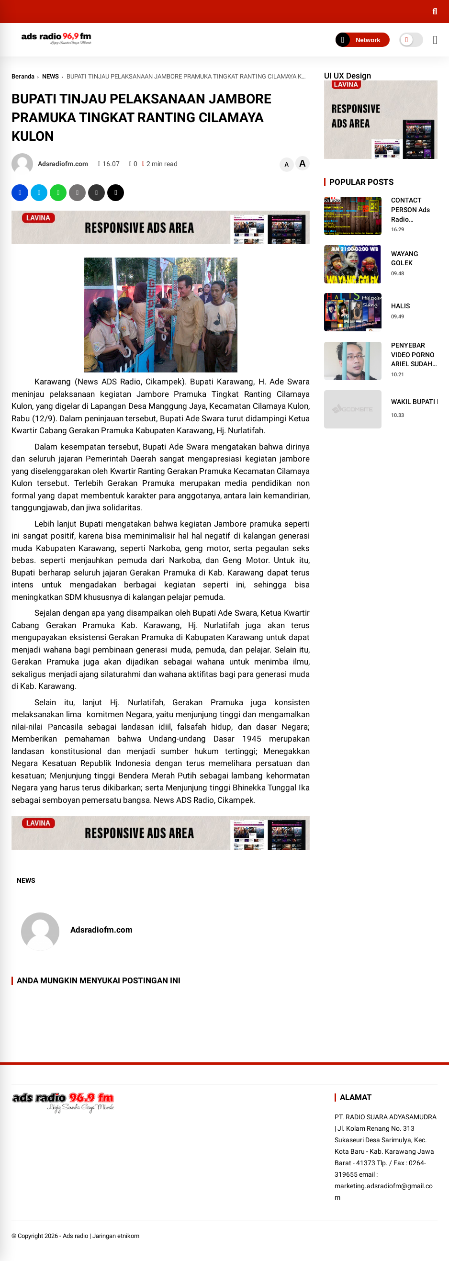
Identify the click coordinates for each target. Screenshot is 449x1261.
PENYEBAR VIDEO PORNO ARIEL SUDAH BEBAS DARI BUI (413, 355)
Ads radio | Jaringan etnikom (101, 1235)
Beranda (22, 76)
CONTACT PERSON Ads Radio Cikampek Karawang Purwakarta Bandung (410, 210)
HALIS (400, 306)
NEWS (50, 76)
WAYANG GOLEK (404, 258)
